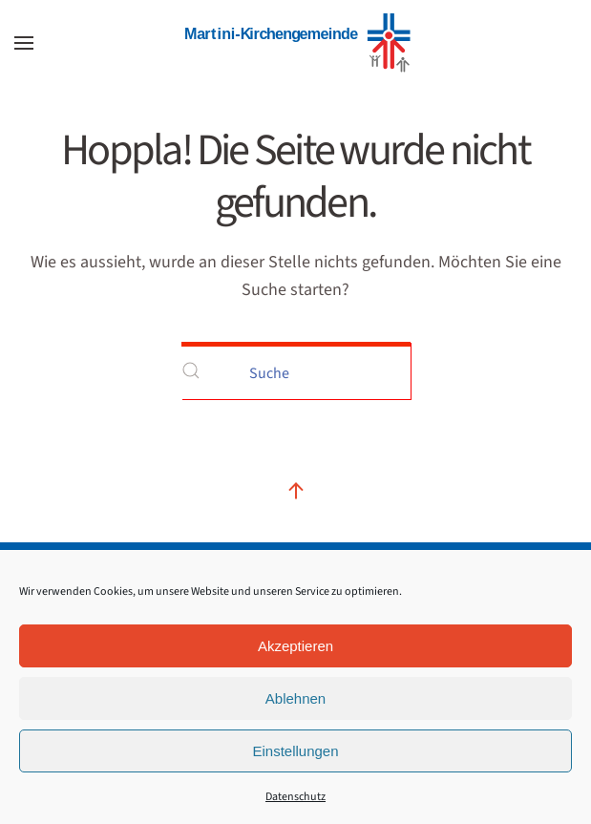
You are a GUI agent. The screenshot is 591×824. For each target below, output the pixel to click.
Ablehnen (295, 698)
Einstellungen (295, 751)
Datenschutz (295, 797)
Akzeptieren (295, 646)
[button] (23, 43)
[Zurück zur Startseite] (296, 43)
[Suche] (296, 370)
